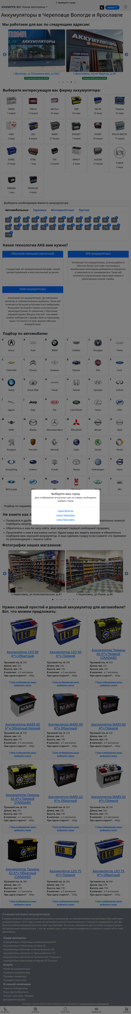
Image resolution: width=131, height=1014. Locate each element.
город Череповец (65, 515)
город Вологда (65, 510)
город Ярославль (65, 519)
